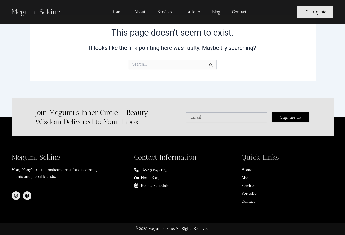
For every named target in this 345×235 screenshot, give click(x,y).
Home (117, 12)
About (139, 12)
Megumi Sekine (36, 12)
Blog (216, 12)
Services (164, 12)
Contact (239, 12)
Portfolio (192, 12)
